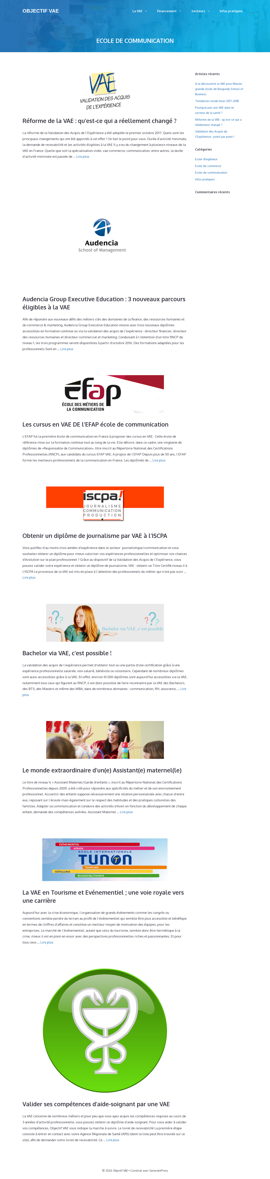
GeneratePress (158, 1170)
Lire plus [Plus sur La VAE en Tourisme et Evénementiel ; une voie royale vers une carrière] (46, 942)
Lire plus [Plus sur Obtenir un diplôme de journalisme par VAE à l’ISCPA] (28, 577)
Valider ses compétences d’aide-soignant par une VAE (96, 1104)
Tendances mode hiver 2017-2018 (217, 101)
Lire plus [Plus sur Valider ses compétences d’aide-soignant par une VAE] (112, 1140)
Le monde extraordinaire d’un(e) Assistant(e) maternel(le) (102, 770)
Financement (172, 11)
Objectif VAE (40, 11)
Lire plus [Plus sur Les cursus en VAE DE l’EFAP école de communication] (158, 460)
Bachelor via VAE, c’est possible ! (67, 653)
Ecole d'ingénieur (206, 159)
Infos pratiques (231, 11)
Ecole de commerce (208, 166)
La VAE (142, 11)
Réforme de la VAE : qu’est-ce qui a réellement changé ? (99, 120)
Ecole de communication (211, 172)
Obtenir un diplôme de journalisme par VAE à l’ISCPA (94, 535)
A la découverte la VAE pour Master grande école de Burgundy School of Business (219, 89)
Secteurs (203, 11)
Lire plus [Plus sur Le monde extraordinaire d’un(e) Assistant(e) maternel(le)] (126, 812)
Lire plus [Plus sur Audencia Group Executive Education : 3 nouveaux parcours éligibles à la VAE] (66, 349)
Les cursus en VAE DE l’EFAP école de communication (95, 424)
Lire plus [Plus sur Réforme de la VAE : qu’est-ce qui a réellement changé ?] (82, 156)
